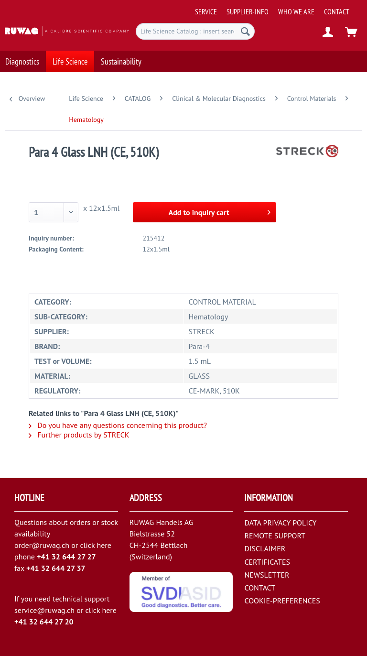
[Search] (245, 31)
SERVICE (206, 11)
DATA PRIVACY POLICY (280, 522)
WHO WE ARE (296, 11)
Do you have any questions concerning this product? (118, 425)
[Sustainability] (121, 60)
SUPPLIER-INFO (248, 11)
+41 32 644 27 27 (66, 556)
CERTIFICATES (267, 562)
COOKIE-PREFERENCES (282, 600)
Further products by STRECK (79, 434)
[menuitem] (278, 8)
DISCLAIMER (264, 548)
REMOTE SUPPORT (274, 535)
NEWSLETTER (266, 574)
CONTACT (336, 11)
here (104, 545)
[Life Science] (70, 60)
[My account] (328, 32)
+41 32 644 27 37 (56, 568)
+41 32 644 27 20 (44, 621)
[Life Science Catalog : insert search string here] (195, 31)
